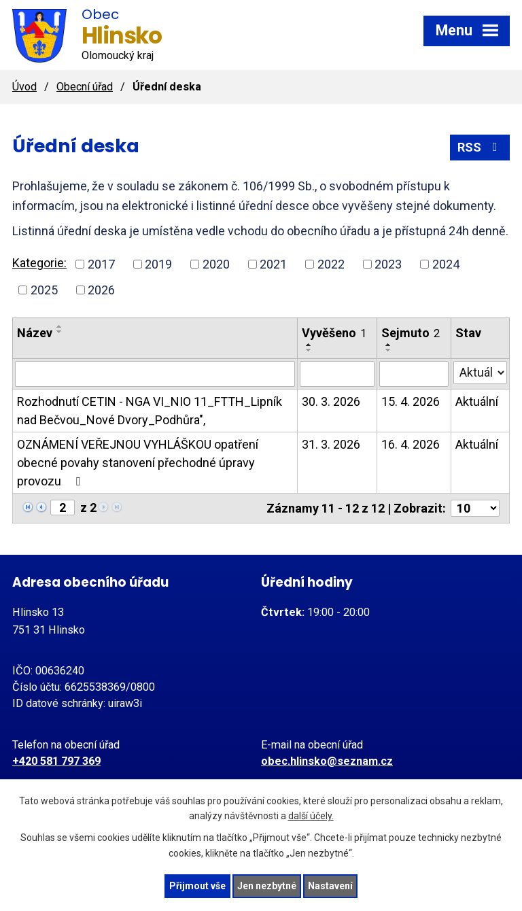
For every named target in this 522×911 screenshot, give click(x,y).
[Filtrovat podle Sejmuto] (414, 374)
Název (34, 333)
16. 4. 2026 (410, 444)
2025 (44, 290)
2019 (158, 264)
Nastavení (330, 885)
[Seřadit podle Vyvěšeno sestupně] (309, 350)
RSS (480, 147)
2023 (388, 264)
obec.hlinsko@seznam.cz (327, 761)
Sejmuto (410, 333)
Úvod (24, 86)
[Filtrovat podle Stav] (480, 372)
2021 (273, 264)
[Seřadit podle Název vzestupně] (59, 326)
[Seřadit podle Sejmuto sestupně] (388, 350)
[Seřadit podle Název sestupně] (59, 331)
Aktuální (476, 401)
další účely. (311, 816)
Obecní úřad (84, 86)
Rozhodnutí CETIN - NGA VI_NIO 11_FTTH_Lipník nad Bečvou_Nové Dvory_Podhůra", (149, 410)
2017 (101, 264)
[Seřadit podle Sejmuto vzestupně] (388, 344)
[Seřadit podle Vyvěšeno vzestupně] (309, 344)
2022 (331, 264)
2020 (216, 264)
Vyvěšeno (334, 333)
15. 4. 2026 (410, 401)
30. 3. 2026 (331, 401)
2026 (101, 290)
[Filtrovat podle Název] (155, 374)
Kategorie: (39, 263)
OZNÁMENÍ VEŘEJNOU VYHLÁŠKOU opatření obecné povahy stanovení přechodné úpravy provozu (137, 462)
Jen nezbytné (266, 885)
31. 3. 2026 (331, 444)
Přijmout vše (197, 885)
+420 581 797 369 (56, 761)
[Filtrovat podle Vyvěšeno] (337, 374)
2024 (445, 264)
